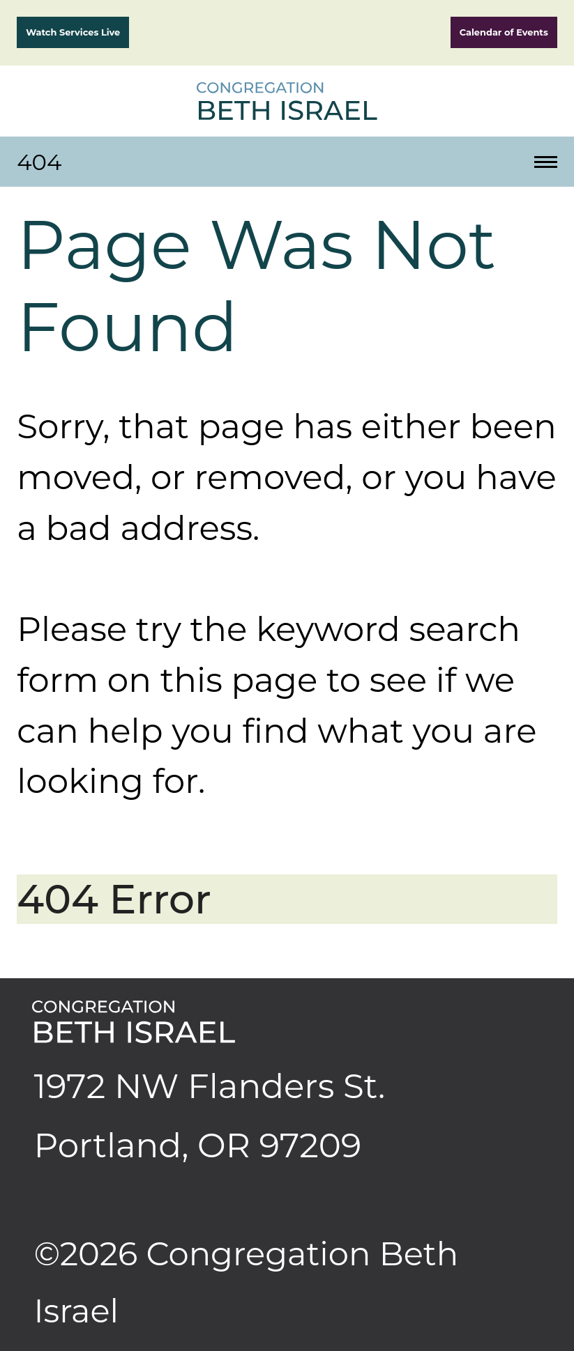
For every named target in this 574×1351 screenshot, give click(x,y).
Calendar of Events (504, 32)
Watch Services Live (73, 32)
